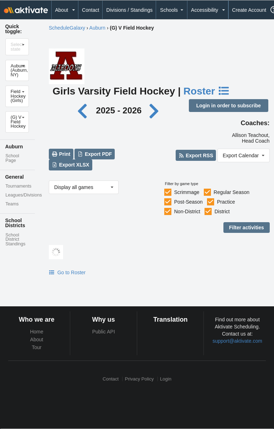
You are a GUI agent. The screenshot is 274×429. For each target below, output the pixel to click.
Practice (226, 202)
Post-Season (188, 202)
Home (36, 331)
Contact (90, 10)
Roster (206, 91)
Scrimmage (187, 192)
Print (61, 154)
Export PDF (95, 154)
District (222, 211)
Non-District (187, 211)
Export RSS (196, 155)
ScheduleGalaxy (67, 28)
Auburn (97, 28)
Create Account (249, 10)
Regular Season (231, 192)
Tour (36, 347)
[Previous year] (84, 110)
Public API (103, 331)
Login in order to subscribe (228, 105)
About (36, 339)
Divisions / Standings (129, 10)
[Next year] (154, 110)
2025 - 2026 (118, 110)
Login (165, 379)
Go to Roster (67, 272)
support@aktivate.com (237, 341)
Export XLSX (70, 165)
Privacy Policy (139, 379)
